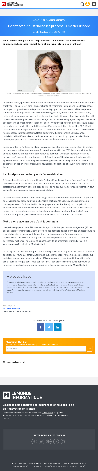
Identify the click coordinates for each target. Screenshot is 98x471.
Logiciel (36, 20)
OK (90, 349)
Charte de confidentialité (74, 463)
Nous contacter (19, 463)
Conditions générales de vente (27, 466)
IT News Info (47, 413)
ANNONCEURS (35, 463)
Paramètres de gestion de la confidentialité (64, 466)
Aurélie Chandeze (11, 308)
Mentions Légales (52, 463)
